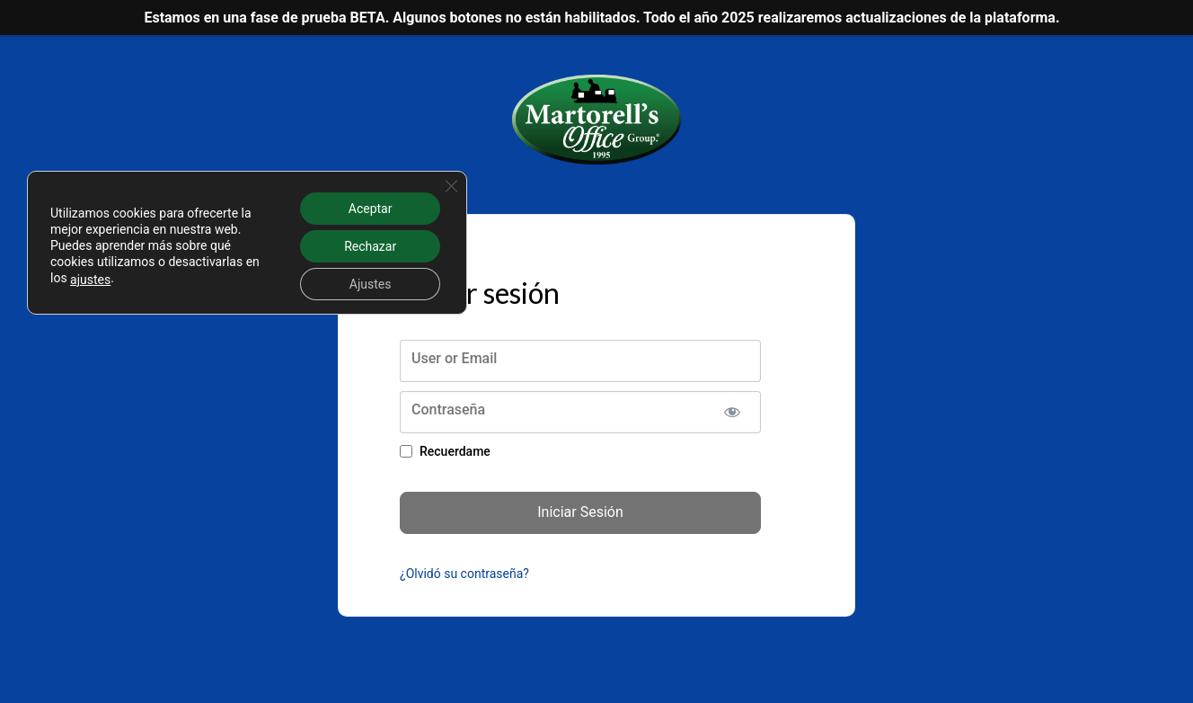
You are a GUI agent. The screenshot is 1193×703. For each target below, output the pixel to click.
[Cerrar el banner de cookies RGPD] (451, 186)
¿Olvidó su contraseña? (464, 573)
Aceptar (371, 208)
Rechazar (370, 246)
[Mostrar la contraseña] (732, 412)
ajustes (90, 279)
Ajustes (370, 284)
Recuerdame (455, 451)
